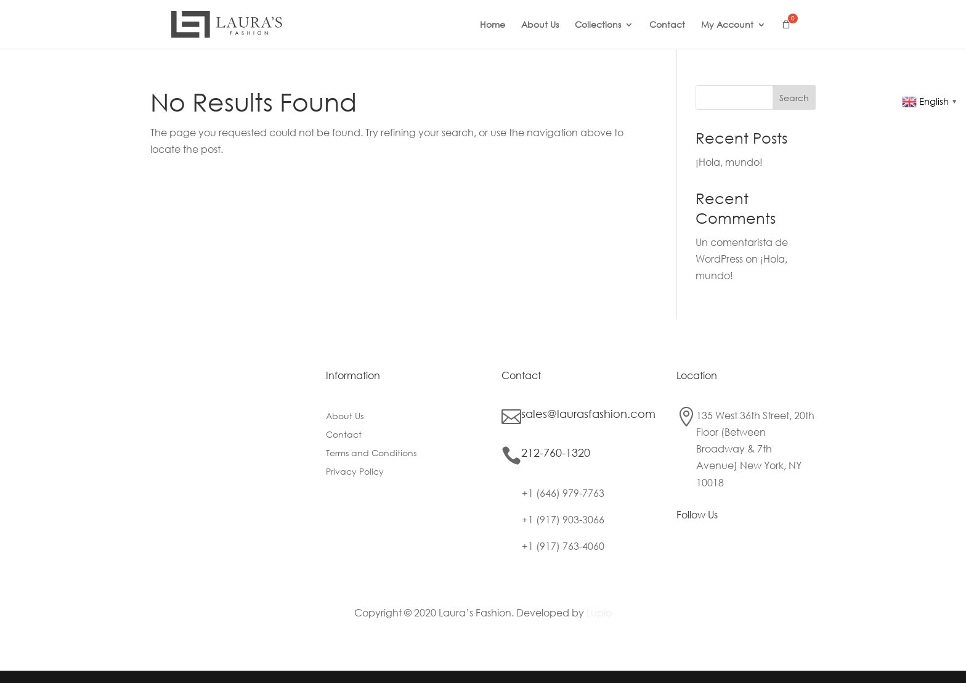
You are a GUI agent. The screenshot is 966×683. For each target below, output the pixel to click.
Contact (667, 25)
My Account (727, 25)
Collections (598, 25)
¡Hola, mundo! (729, 161)
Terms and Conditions (371, 454)
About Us (540, 25)
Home (492, 25)
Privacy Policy (355, 472)
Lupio (599, 612)
